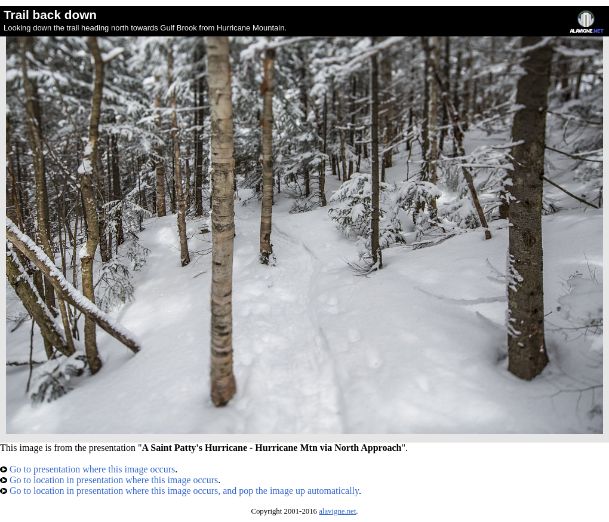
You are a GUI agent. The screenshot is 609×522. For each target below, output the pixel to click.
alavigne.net (337, 511)
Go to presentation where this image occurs (87, 469)
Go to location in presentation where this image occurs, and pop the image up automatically (179, 491)
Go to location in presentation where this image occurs (109, 480)
